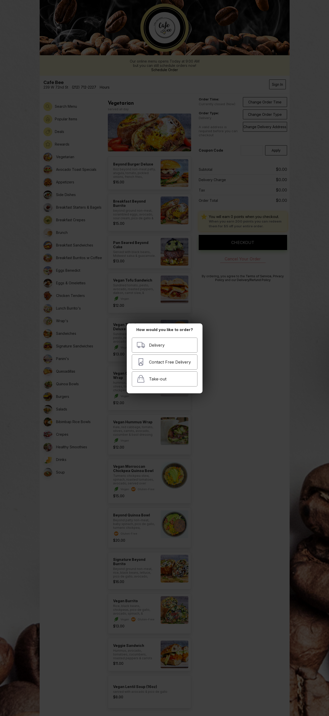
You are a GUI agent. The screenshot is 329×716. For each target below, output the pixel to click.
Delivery (151, 345)
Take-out (151, 379)
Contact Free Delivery (164, 362)
